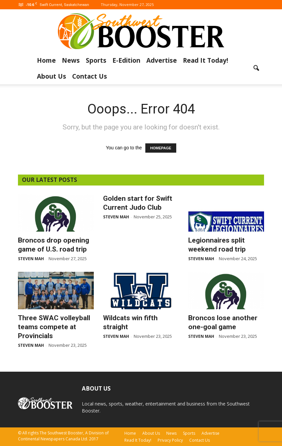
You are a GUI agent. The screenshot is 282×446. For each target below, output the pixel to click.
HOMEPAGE (160, 148)
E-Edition (126, 60)
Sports (96, 60)
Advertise (161, 60)
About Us (51, 76)
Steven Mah (31, 258)
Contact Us (89, 76)
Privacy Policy (170, 440)
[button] (256, 68)
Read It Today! (205, 60)
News (71, 60)
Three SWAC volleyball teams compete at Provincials (54, 327)
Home (46, 60)
